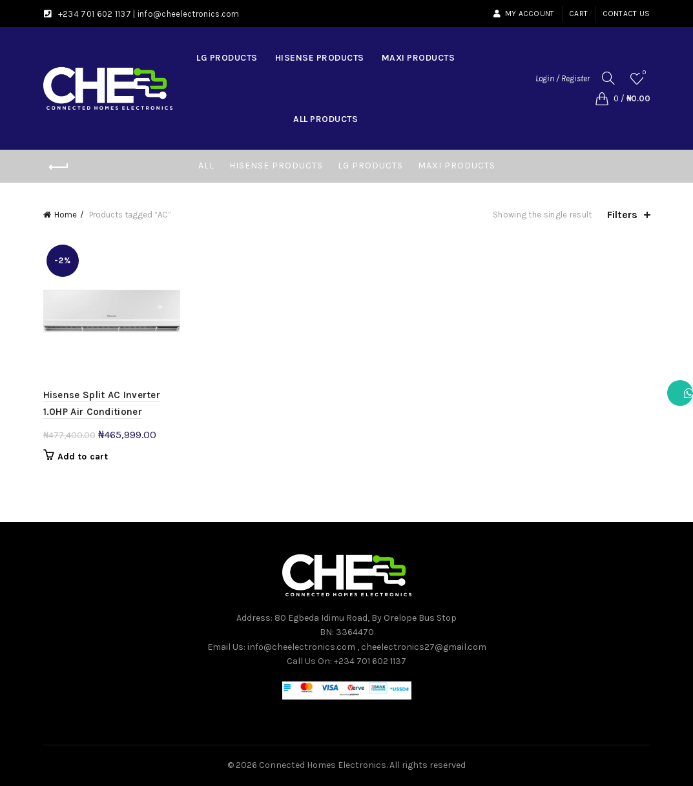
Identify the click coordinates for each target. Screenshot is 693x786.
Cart (578, 13)
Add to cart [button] (82, 456)
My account (523, 13)
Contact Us (626, 13)
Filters (622, 214)
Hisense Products (319, 57)
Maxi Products (418, 57)
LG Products (227, 57)
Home (65, 214)
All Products (325, 119)
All (206, 165)
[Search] (608, 78)
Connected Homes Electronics (322, 765)
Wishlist (642, 73)
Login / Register (562, 78)
